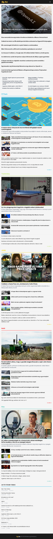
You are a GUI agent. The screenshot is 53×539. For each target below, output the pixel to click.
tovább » (49, 169)
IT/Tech (4, 94)
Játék (3, 250)
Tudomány (5, 174)
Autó (3, 328)
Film (3, 407)
